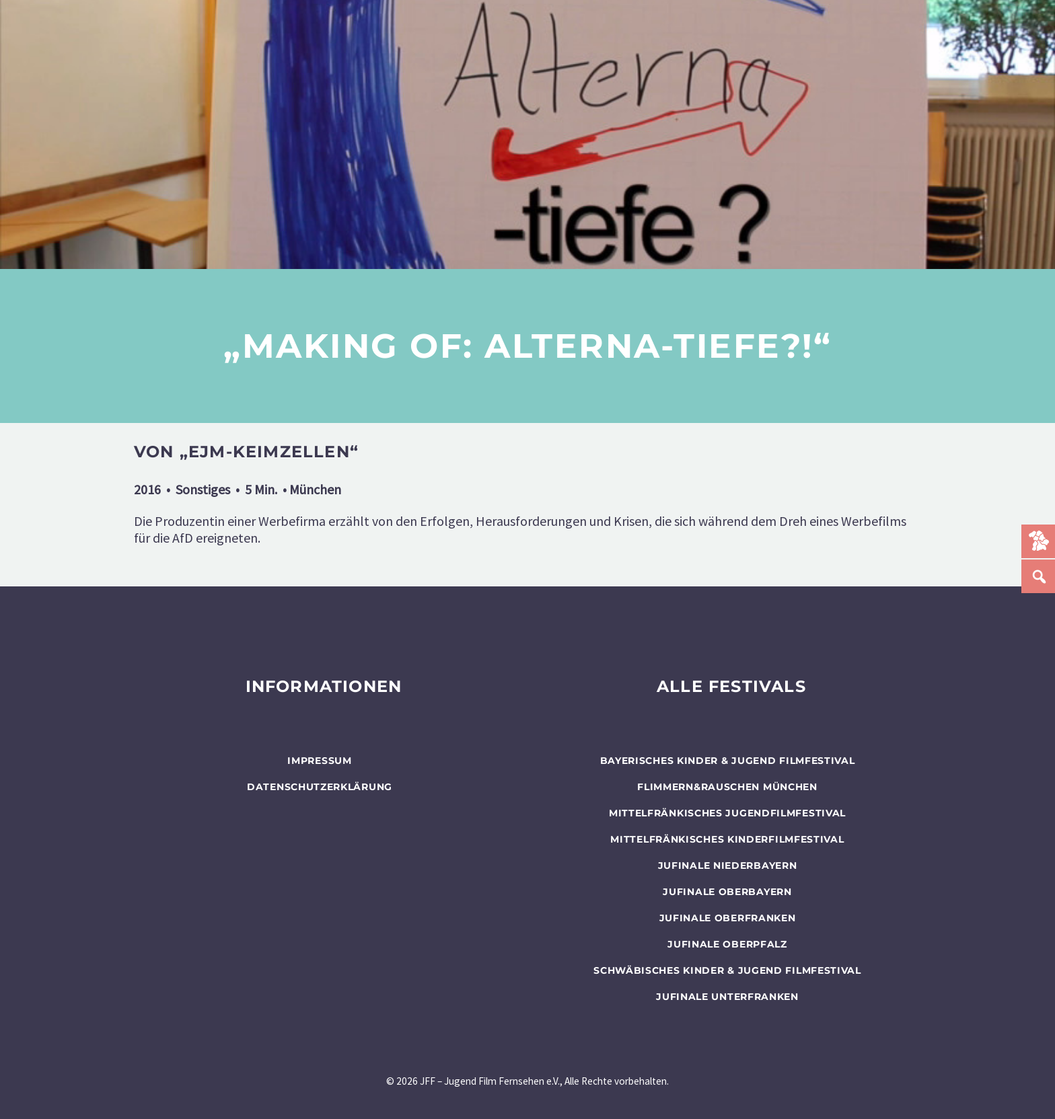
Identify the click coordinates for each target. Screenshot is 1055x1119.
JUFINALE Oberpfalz (727, 944)
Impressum (319, 761)
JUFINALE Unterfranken (727, 997)
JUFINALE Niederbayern (727, 865)
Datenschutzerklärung (319, 787)
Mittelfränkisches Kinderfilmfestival (727, 839)
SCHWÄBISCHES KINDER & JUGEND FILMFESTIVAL (727, 970)
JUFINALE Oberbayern (727, 892)
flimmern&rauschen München (727, 787)
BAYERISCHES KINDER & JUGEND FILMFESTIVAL (727, 761)
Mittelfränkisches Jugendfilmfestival (727, 813)
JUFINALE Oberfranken (727, 918)
